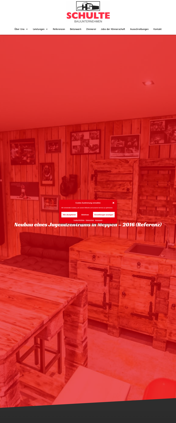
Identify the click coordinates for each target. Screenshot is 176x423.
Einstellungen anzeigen (103, 215)
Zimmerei (91, 29)
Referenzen (59, 29)
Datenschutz (90, 220)
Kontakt (157, 29)
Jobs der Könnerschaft (113, 29)
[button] (113, 203)
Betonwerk (75, 29)
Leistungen (40, 29)
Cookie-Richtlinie (79, 220)
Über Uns (21, 29)
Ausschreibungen (139, 29)
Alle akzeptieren (69, 215)
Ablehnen (85, 215)
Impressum (98, 220)
